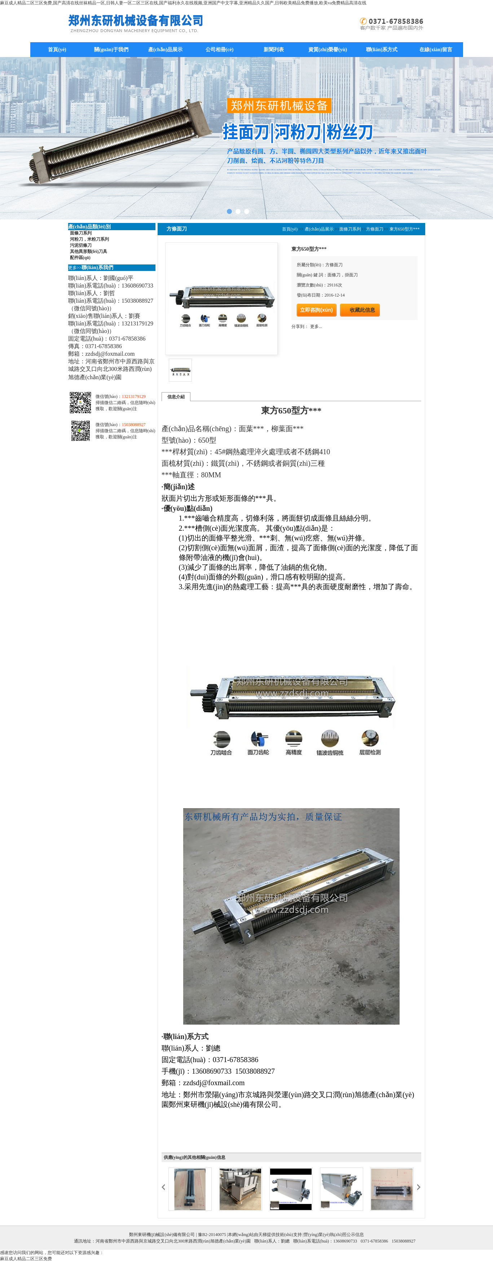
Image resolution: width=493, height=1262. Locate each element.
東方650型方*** (404, 229)
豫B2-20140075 (212, 1234)
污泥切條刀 (81, 245)
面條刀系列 (81, 233)
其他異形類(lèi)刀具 (88, 251)
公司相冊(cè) (220, 49)
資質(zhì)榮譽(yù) (327, 49)
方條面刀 (374, 229)
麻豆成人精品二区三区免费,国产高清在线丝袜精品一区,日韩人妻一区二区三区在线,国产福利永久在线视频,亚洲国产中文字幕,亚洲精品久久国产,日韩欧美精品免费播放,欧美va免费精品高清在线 (183, 2)
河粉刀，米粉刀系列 (89, 239)
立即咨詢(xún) (316, 310)
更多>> (75, 267)
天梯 (262, 1234)
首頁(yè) (57, 49)
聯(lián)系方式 (382, 49)
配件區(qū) (80, 257)
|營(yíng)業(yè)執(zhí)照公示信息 (333, 1234)
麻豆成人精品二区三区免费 (26, 1258)
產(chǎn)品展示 (165, 49)
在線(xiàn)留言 (435, 49)
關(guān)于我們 (111, 49)
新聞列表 (274, 49)
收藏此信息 (362, 310)
